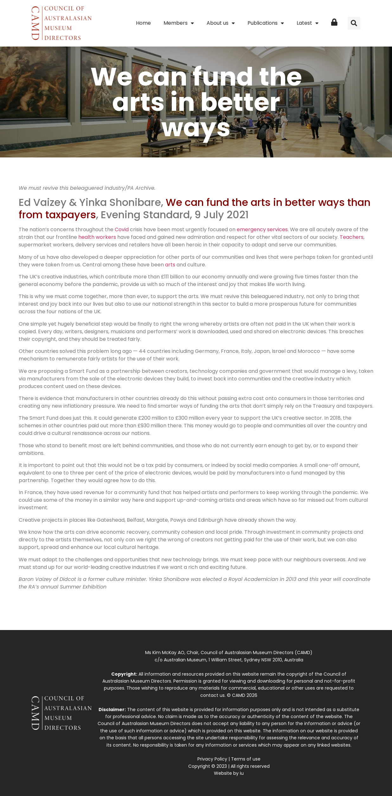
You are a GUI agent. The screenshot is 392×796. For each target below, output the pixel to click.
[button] (354, 23)
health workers (97, 237)
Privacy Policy (212, 759)
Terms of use (245, 759)
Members (179, 23)
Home (143, 23)
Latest (307, 23)
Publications (265, 23)
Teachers (351, 237)
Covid (122, 229)
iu (242, 773)
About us (221, 23)
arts (170, 264)
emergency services (262, 229)
